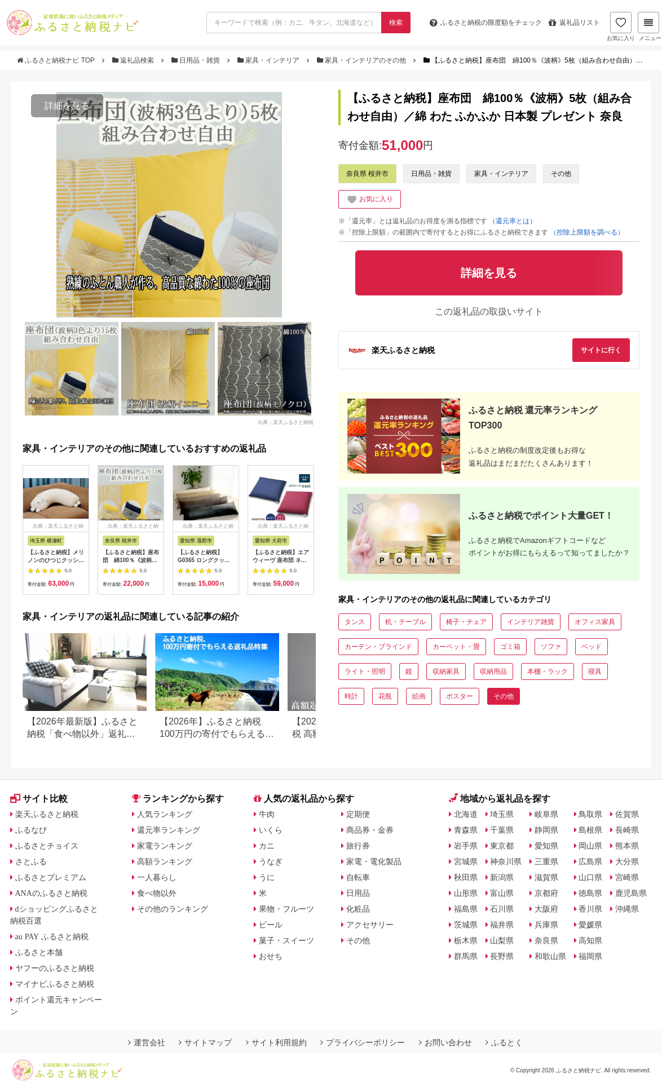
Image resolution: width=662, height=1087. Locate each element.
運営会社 (146, 1042)
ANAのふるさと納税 (51, 893)
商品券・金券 (370, 830)
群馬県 (466, 956)
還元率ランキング (168, 830)
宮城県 (466, 861)
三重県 (546, 861)
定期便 (358, 814)
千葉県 (502, 830)
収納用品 (493, 671)
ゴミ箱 (510, 647)
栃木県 (466, 940)
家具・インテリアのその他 (362, 60)
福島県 (466, 909)
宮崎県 (627, 877)
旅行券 (358, 846)
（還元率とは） (512, 221)
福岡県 (590, 956)
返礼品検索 (134, 60)
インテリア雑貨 (530, 622)
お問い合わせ (445, 1042)
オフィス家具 (595, 622)
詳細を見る (67, 106)
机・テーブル (405, 622)
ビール (271, 925)
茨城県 (466, 925)
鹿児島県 (631, 893)
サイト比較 (39, 798)
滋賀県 (546, 877)
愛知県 (546, 846)
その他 (561, 174)
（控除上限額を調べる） (587, 232)
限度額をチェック (486, 22)
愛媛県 (590, 925)
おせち (271, 956)
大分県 (627, 861)
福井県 (502, 925)
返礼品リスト (574, 22)
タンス (355, 622)
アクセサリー (370, 925)
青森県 (466, 830)
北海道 (466, 814)
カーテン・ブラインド (378, 647)
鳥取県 (590, 814)
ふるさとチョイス (46, 846)
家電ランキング (164, 846)
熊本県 (627, 846)
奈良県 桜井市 (367, 174)
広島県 (590, 861)
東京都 (502, 846)
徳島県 (590, 893)
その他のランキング (172, 909)
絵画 (419, 696)
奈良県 (546, 940)
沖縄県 (627, 909)
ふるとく (504, 1042)
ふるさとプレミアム (50, 877)
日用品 (358, 893)
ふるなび (31, 830)
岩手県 (466, 846)
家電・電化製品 (373, 861)
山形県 (466, 893)
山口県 (590, 877)
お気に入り (621, 26)
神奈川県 (506, 861)
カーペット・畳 (456, 647)
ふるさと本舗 (39, 952)
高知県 (590, 940)
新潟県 (502, 877)
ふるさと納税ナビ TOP (56, 60)
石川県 (502, 909)
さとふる (31, 861)
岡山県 (590, 846)
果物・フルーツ (286, 909)
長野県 (502, 956)
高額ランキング (164, 861)
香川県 (590, 909)
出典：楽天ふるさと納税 (286, 422)
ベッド (591, 647)
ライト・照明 (365, 671)
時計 (351, 696)
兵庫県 (546, 925)
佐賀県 (627, 814)
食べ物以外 (156, 893)
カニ (267, 846)
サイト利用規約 (276, 1042)
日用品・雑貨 (196, 60)
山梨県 (502, 940)
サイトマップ (205, 1042)
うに (267, 877)
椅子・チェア (466, 622)
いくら (271, 830)
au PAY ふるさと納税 (52, 936)
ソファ (551, 647)
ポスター (459, 696)
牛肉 (267, 814)
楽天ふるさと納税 (46, 814)
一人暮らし (156, 877)
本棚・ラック (547, 671)
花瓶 (385, 696)
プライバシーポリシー (362, 1042)
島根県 (590, 830)
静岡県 (546, 830)
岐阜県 (546, 814)
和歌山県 (550, 956)
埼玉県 (502, 814)
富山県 (502, 893)
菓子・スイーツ (286, 940)
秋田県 (466, 877)
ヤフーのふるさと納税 (54, 968)
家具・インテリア (269, 60)
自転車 (358, 877)
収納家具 (446, 671)
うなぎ (271, 861)
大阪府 (546, 909)
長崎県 (627, 830)
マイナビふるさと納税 (54, 984)
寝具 (595, 671)
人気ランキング (164, 814)
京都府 (546, 893)
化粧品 (358, 909)
